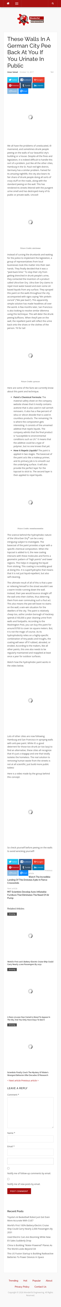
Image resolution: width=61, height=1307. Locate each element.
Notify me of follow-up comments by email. (29, 1173)
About (49, 1280)
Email (11, 1146)
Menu (15, 3)
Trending (13, 1280)
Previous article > (30, 1080)
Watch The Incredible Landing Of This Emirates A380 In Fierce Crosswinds (28, 880)
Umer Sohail (12, 72)
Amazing (12, 914)
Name (11, 1132)
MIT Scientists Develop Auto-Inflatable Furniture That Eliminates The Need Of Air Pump (28, 895)
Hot (25, 1280)
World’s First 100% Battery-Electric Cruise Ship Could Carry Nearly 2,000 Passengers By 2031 (30, 1229)
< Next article (14, 1080)
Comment (13, 1094)
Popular (36, 1280)
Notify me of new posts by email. (23, 1184)
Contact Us (40, 1286)
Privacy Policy (22, 1286)
